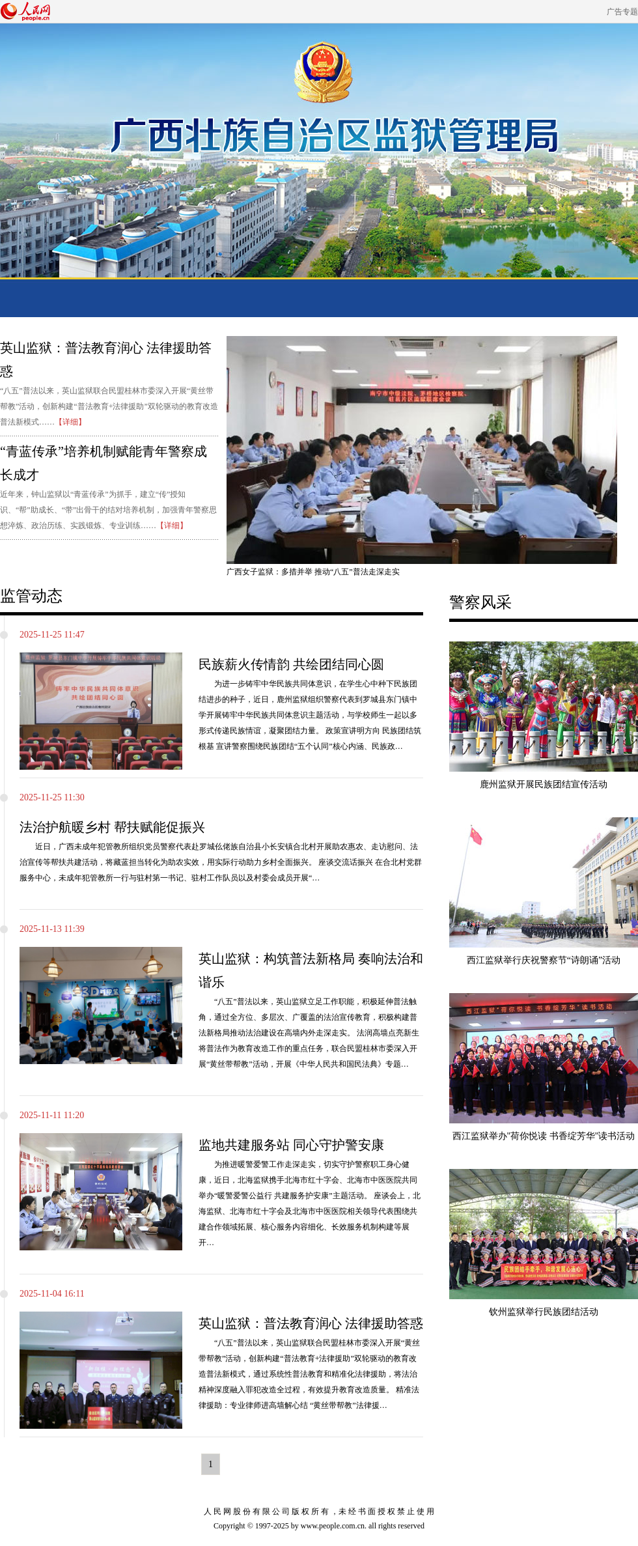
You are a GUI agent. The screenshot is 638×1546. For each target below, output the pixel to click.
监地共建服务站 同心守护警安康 (291, 1145)
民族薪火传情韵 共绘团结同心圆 (291, 664)
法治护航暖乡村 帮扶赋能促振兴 (112, 827)
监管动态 (31, 595)
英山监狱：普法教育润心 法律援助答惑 (311, 1323)
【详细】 (70, 422)
